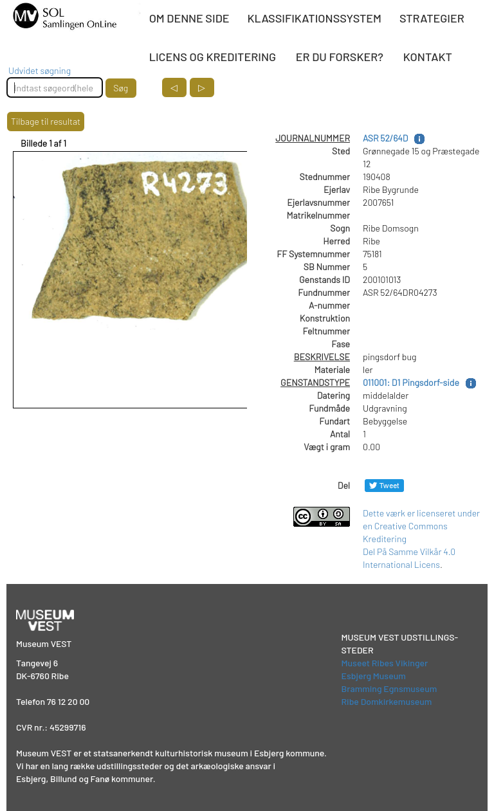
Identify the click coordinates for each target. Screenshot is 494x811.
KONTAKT (427, 57)
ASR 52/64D (385, 137)
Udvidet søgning (39, 70)
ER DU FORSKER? (339, 57)
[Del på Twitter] (384, 485)
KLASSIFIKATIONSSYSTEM (314, 18)
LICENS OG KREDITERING (212, 57)
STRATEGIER (431, 18)
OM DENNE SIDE (189, 18)
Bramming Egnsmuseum (389, 688)
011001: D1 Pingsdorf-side (411, 382)
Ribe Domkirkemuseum (387, 701)
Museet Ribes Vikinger (385, 662)
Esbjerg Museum (374, 675)
